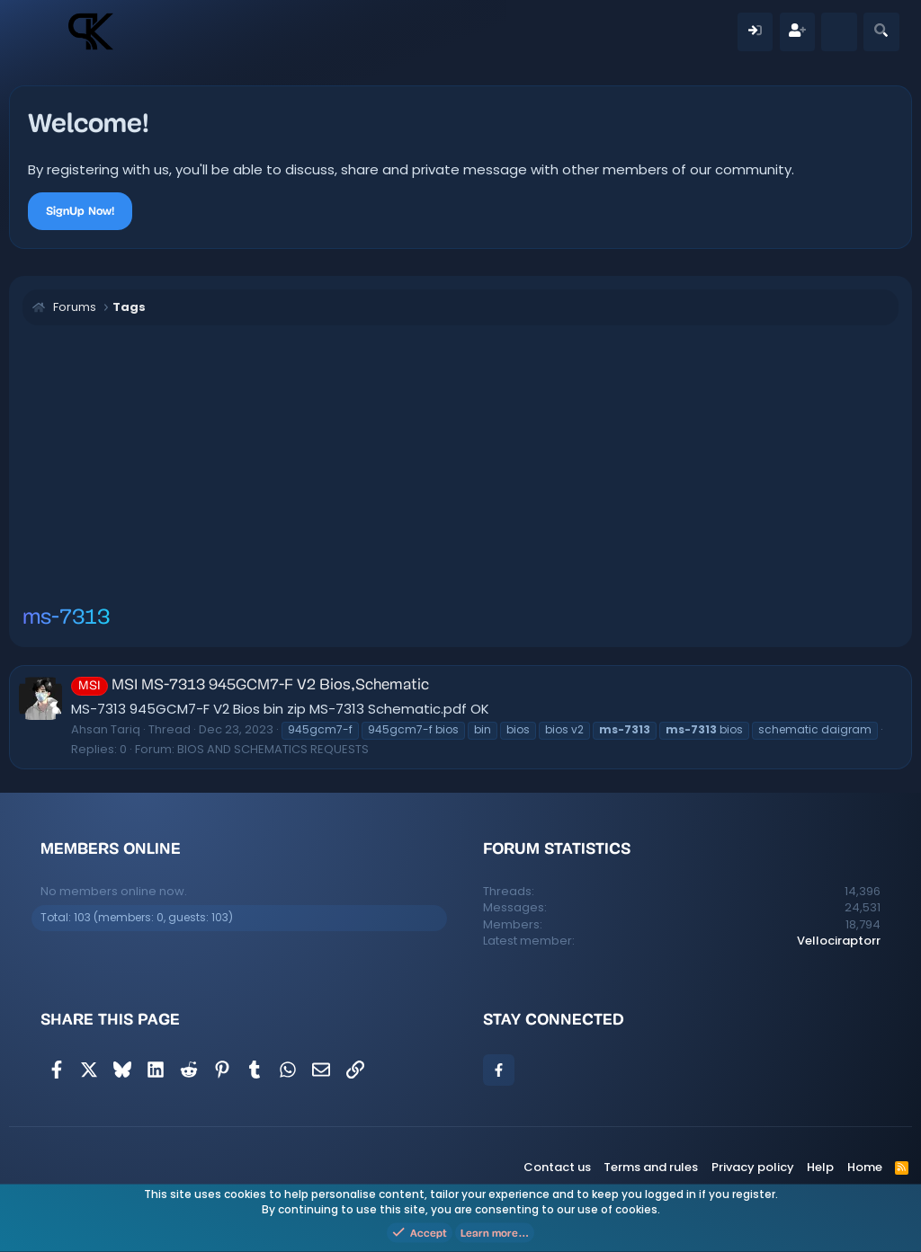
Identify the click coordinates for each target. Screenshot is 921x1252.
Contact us (557, 1167)
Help (820, 1167)
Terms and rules (651, 1167)
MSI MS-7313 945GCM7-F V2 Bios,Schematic (250, 685)
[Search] (881, 32)
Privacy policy (752, 1167)
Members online (110, 848)
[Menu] (43, 31)
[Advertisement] (460, 469)
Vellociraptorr (839, 940)
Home (864, 1167)
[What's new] (838, 32)
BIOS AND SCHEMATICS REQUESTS (273, 749)
